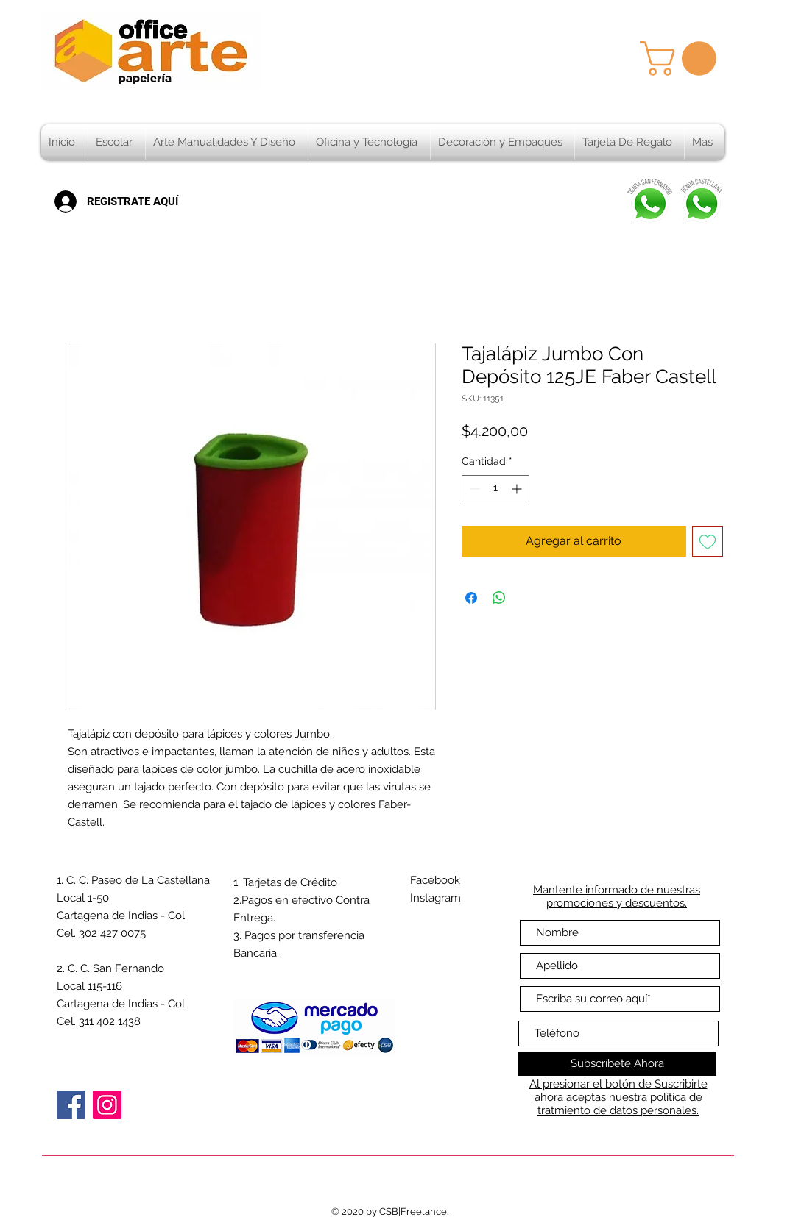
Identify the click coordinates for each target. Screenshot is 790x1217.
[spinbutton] (495, 489)
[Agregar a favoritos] (707, 541)
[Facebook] (71, 1105)
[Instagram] (107, 1105)
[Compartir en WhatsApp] (499, 598)
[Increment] (518, 489)
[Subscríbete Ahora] (617, 1064)
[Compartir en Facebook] (471, 598)
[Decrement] (473, 489)
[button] (682, 58)
